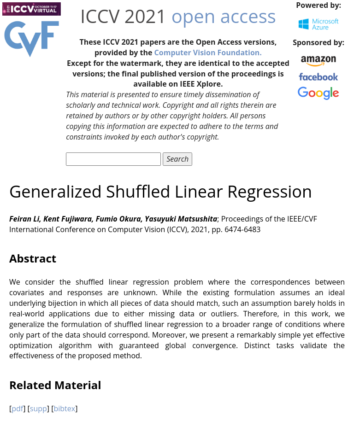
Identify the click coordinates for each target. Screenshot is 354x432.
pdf (17, 408)
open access (223, 16)
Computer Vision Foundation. (208, 52)
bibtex (64, 408)
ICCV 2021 (123, 16)
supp (38, 408)
